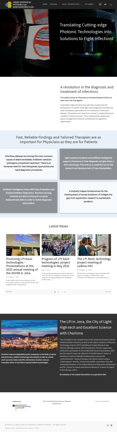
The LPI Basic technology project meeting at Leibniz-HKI (94, 266)
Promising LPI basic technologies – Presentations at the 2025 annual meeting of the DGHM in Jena (22, 269)
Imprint (106, 401)
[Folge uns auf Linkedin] (111, 425)
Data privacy (99, 401)
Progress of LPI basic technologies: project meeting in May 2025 (56, 266)
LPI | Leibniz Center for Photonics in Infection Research (31, 425)
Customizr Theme (33, 428)
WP (13, 428)
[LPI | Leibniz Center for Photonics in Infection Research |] (19, 4)
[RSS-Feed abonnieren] (108, 425)
